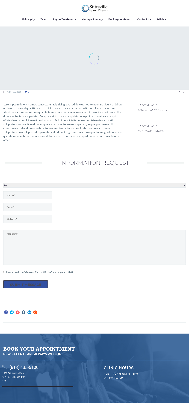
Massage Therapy (92, 19)
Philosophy (28, 19)
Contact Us (144, 19)
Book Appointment (120, 19)
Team (43, 19)
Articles (161, 19)
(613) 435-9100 (23, 367)
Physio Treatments (64, 19)
